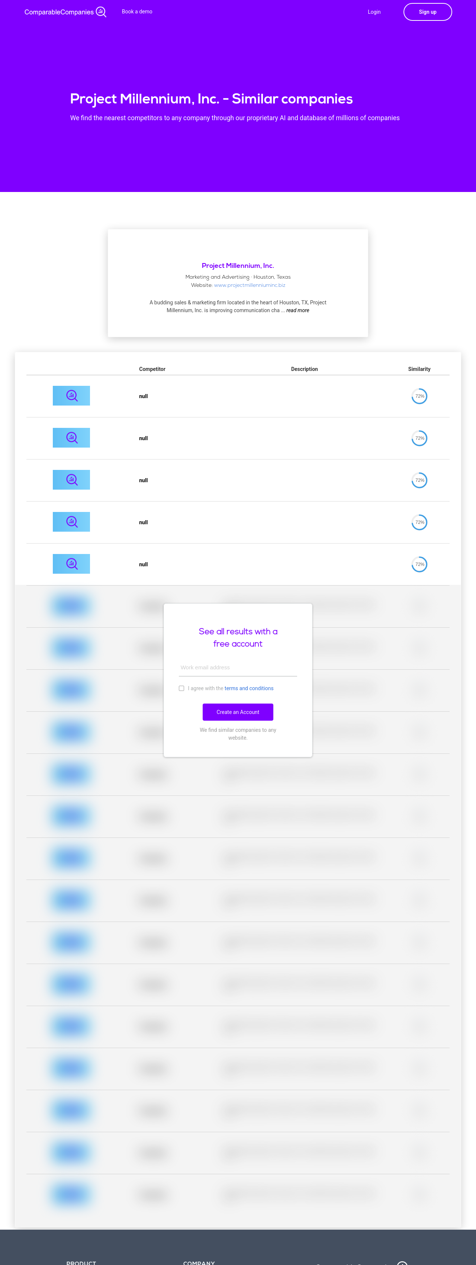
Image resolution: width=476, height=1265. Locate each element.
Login (374, 12)
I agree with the (226, 688)
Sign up (428, 12)
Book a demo (137, 12)
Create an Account (238, 712)
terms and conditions (249, 688)
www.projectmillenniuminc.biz (249, 285)
